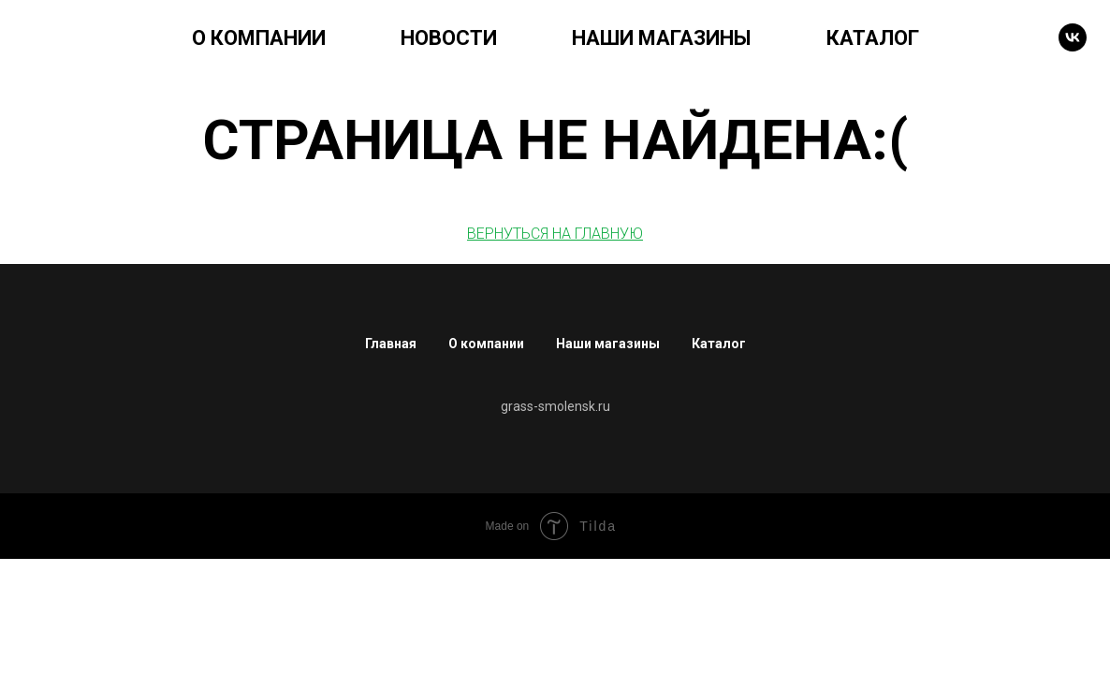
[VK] (1073, 37)
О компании (486, 343)
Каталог (719, 343)
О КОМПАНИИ (259, 38)
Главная (390, 343)
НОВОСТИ (449, 38)
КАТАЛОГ (872, 38)
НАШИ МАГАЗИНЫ (662, 38)
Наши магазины (608, 343)
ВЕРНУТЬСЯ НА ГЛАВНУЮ (555, 233)
